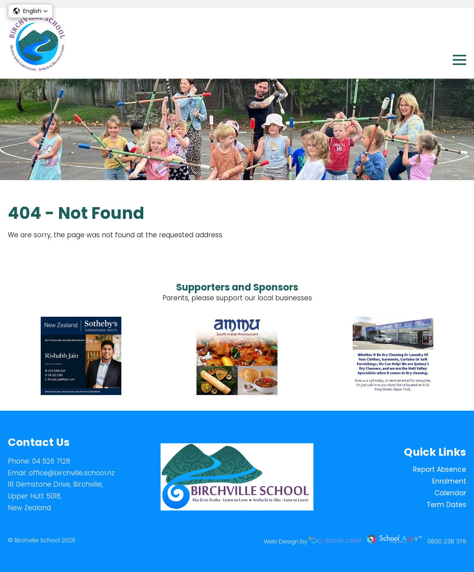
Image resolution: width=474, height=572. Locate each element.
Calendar (450, 493)
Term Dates (446, 504)
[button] (30, 10)
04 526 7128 (51, 461)
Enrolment (449, 481)
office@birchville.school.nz (72, 473)
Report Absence (439, 469)
